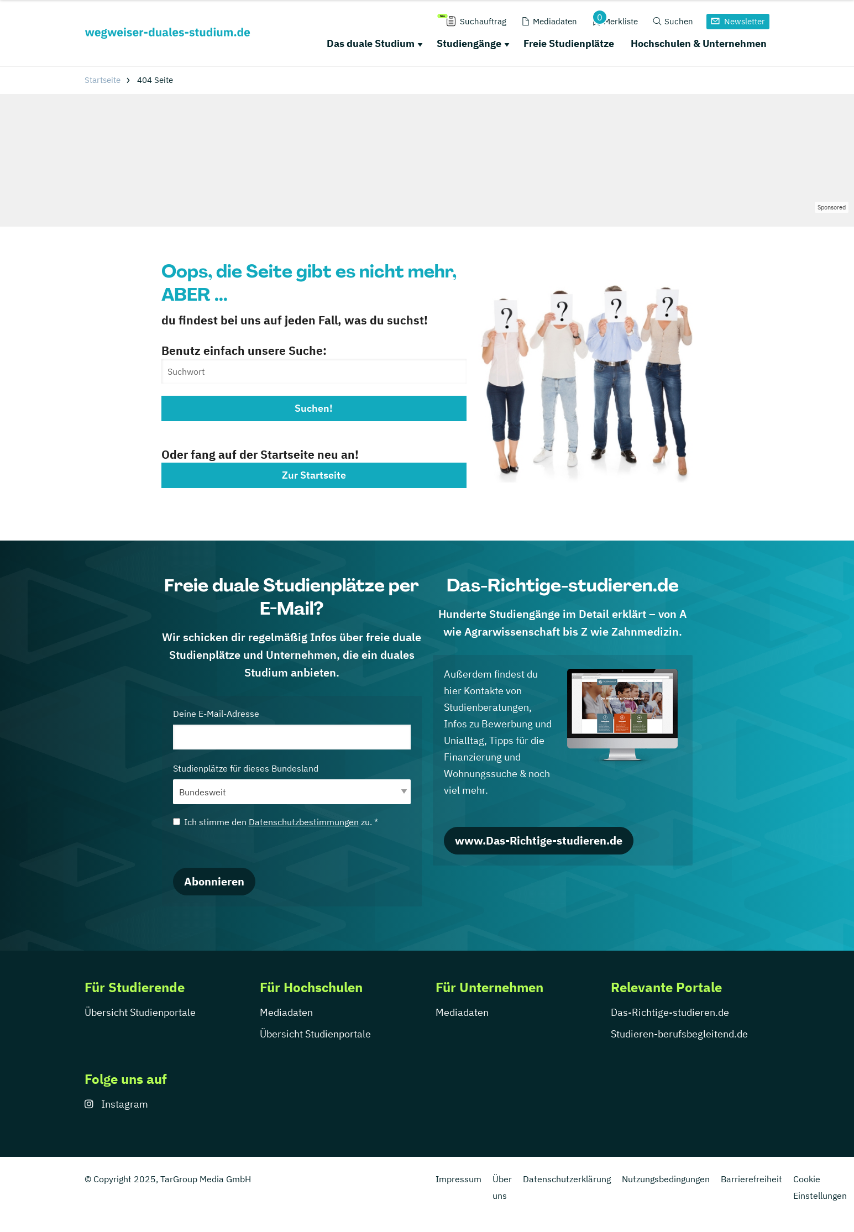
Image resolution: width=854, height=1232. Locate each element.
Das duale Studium (371, 43)
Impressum (458, 1178)
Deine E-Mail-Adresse (292, 728)
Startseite (102, 80)
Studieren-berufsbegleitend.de (679, 1033)
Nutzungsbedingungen (666, 1178)
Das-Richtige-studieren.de (670, 1012)
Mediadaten (286, 1012)
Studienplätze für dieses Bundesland (292, 783)
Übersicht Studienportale (140, 1012)
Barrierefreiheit (751, 1178)
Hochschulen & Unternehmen (699, 43)
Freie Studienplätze (568, 43)
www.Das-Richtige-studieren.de (538, 840)
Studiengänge (469, 43)
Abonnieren (214, 881)
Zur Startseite (314, 475)
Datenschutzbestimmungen (304, 821)
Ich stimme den (275, 821)
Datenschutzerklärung (567, 1178)
